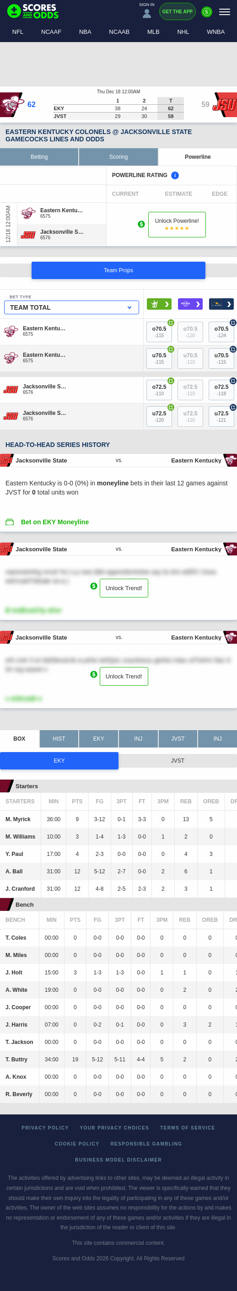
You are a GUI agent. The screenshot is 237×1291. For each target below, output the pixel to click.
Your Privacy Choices (115, 1127)
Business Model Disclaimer (118, 1159)
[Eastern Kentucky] (62, 210)
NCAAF (51, 31)
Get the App (177, 11)
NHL (183, 31)
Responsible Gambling (146, 1143)
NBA (85, 31)
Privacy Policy (45, 1127)
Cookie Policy (77, 1143)
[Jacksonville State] (62, 232)
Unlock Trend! (124, 588)
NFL (18, 31)
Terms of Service (187, 1127)
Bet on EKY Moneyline (55, 522)
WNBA (216, 31)
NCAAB (119, 31)
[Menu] (224, 11)
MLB (153, 31)
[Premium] (207, 15)
